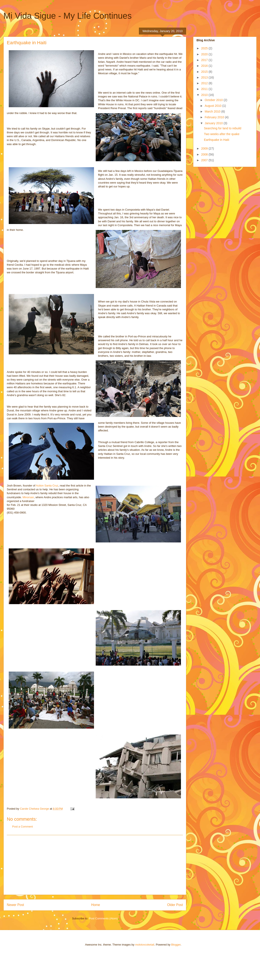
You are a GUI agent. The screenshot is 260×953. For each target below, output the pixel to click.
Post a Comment (22, 826)
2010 (205, 95)
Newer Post (15, 905)
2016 (205, 65)
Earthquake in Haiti (216, 139)
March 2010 (213, 111)
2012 (205, 83)
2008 (205, 154)
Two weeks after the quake (222, 134)
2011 (205, 89)
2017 (205, 60)
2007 (205, 160)
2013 (205, 77)
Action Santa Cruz (47, 485)
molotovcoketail (144, 944)
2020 (205, 54)
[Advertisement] (95, 865)
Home (95, 905)
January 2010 (214, 123)
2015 (205, 71)
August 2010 (213, 105)
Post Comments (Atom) (103, 918)
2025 (205, 48)
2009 (205, 148)
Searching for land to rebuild (222, 128)
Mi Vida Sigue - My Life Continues (67, 15)
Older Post (175, 905)
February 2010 (215, 117)
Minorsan (28, 497)
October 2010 (214, 100)
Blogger (176, 944)
